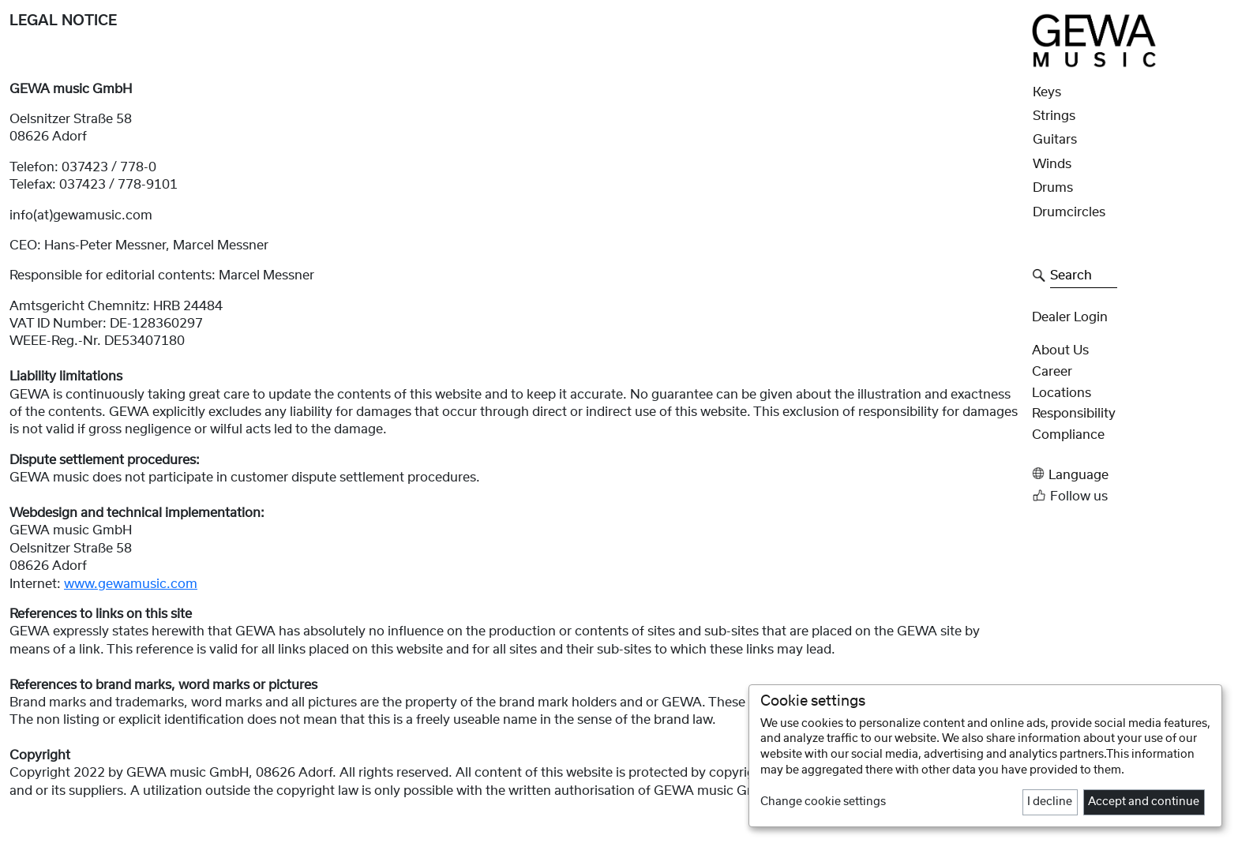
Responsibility (1074, 413)
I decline (1049, 801)
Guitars (1055, 139)
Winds (1052, 164)
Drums (1053, 188)
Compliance (1068, 435)
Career (1052, 371)
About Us (1060, 350)
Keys (1047, 92)
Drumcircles (1069, 212)
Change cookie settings (823, 801)
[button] (1130, 474)
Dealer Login (1070, 317)
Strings (1054, 116)
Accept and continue (1143, 801)
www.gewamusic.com (130, 584)
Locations (1061, 393)
